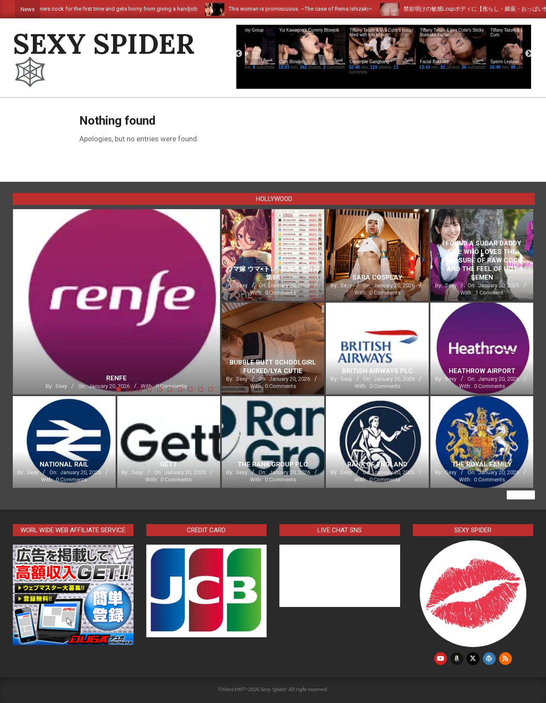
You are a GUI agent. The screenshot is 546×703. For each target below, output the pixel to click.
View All (521, 495)
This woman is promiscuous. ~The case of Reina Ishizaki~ (324, 9)
